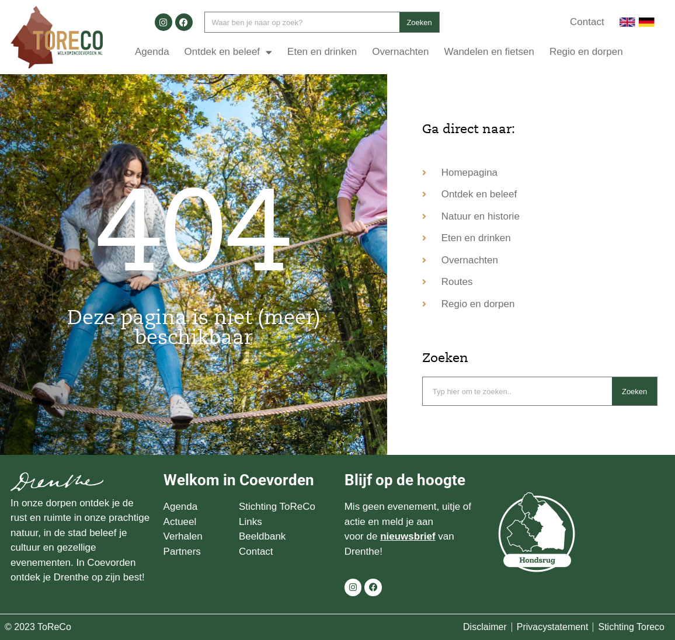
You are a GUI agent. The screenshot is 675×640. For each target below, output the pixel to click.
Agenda (152, 51)
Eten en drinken (322, 51)
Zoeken (419, 22)
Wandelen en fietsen (489, 51)
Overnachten (400, 51)
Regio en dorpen (586, 51)
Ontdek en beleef (228, 52)
